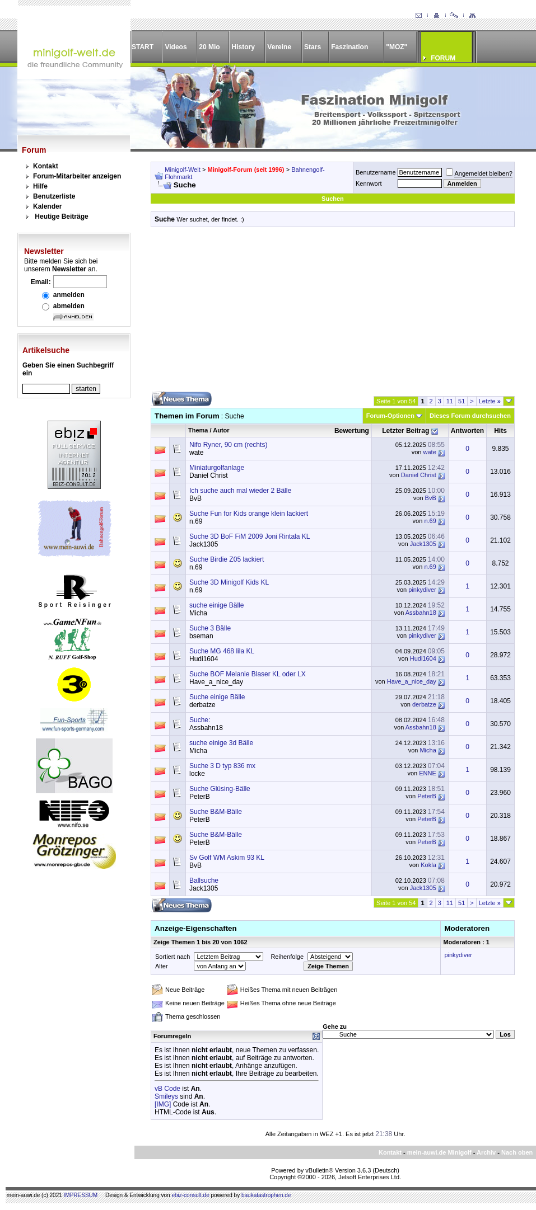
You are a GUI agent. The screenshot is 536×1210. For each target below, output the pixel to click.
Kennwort (368, 183)
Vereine (279, 47)
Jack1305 (203, 544)
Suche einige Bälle (217, 697)
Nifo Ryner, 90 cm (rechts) (228, 445)
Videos (176, 47)
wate (196, 452)
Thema (198, 430)
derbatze (202, 705)
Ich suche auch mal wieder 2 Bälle (240, 491)
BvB (195, 498)
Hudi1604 (203, 659)
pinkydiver (422, 589)
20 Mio (209, 47)
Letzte (490, 401)
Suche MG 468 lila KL (221, 651)
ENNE (427, 773)
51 (461, 401)
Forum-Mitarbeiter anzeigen (77, 176)
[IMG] (163, 1104)
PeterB (199, 797)
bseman (201, 636)
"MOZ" (396, 47)
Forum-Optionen (390, 415)
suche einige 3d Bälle (221, 743)
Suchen (332, 198)
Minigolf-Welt (182, 169)
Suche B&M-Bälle (215, 812)
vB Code (167, 1089)
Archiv (486, 1152)
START (142, 47)
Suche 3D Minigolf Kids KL (229, 582)
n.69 (195, 521)
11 (449, 401)
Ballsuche (203, 880)
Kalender (47, 206)
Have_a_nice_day (216, 682)
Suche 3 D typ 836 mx (222, 766)
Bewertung (351, 431)
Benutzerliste (54, 196)
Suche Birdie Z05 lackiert (226, 559)
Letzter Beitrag (405, 431)
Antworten (467, 431)
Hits (500, 431)
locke (197, 774)
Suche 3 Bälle (210, 628)
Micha (198, 613)
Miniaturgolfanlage (216, 468)
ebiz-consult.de (190, 1195)
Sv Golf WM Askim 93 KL (226, 857)
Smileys (166, 1096)
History (243, 47)
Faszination (349, 47)
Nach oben (517, 1152)
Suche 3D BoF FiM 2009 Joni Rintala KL (249, 536)
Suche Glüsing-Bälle (219, 789)
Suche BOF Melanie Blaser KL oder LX (247, 674)
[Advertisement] (332, 313)
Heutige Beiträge (61, 216)
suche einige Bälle (216, 605)
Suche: (199, 720)
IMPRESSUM (81, 1195)
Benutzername (376, 172)
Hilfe (40, 186)
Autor (221, 430)
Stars (312, 47)
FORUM (443, 58)
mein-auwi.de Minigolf (439, 1152)
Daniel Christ (208, 475)
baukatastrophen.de (266, 1195)
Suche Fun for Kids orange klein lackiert (248, 513)
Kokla (428, 864)
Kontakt (45, 166)
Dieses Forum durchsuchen (470, 415)
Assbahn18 (421, 612)
